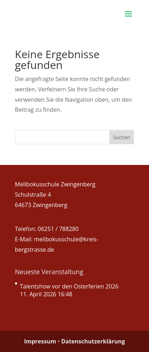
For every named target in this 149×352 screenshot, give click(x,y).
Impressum (40, 341)
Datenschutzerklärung (93, 341)
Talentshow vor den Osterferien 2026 (69, 286)
